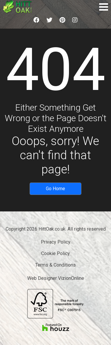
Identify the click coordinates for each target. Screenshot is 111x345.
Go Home (55, 188)
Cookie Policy (55, 253)
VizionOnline (71, 278)
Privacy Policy (55, 242)
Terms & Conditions (55, 265)
